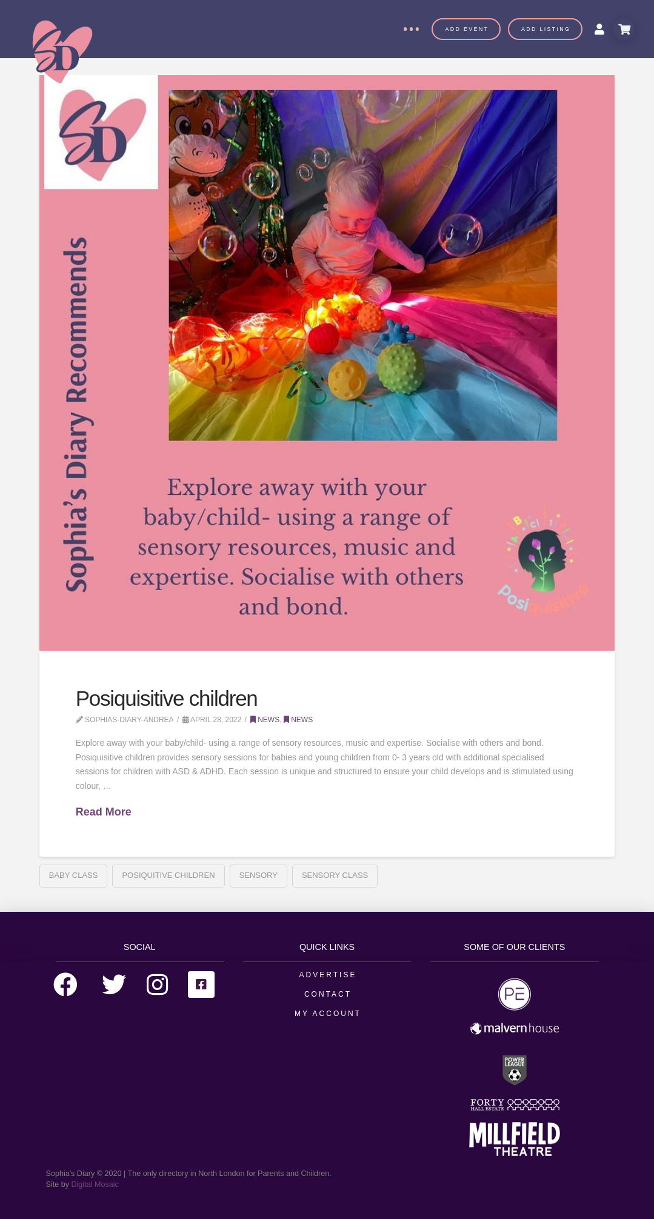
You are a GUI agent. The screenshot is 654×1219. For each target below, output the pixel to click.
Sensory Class (335, 875)
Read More (104, 812)
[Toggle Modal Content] (624, 29)
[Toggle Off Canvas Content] (411, 29)
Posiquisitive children (167, 698)
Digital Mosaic (94, 1184)
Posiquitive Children (168, 875)
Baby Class (73, 875)
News (264, 720)
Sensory (258, 875)
